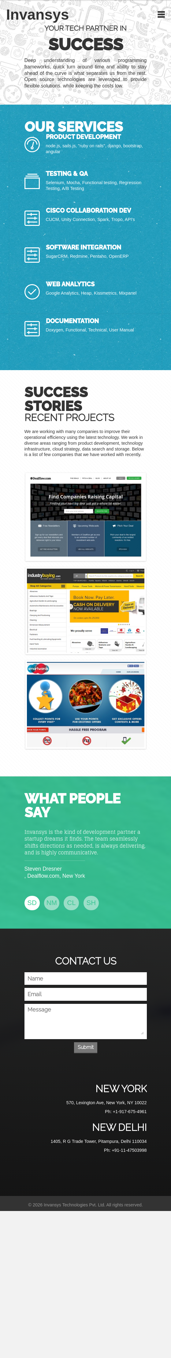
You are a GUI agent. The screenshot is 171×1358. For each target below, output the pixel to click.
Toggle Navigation (161, 14)
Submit (86, 1047)
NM (51, 903)
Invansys (37, 14)
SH (91, 903)
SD (32, 903)
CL (71, 903)
